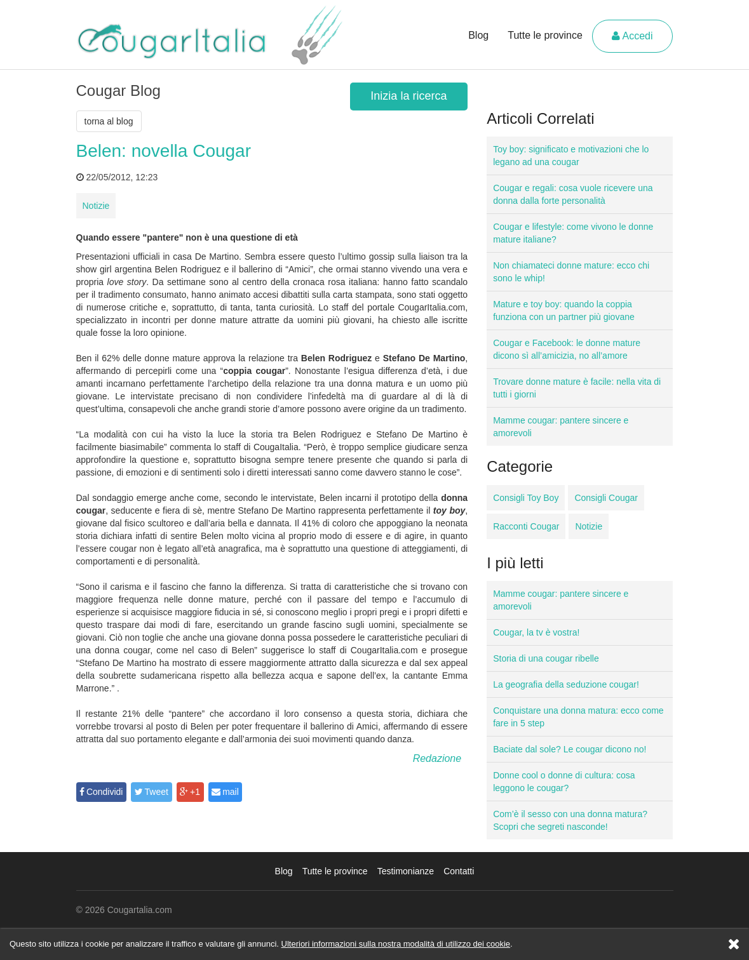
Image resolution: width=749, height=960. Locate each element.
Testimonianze (406, 871)
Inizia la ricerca (408, 96)
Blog (478, 35)
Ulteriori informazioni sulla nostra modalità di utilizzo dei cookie (396, 944)
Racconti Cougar (526, 526)
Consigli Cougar (606, 498)
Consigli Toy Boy (525, 498)
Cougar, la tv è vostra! (536, 632)
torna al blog (108, 121)
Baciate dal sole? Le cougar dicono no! (569, 749)
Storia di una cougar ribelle (546, 658)
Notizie (96, 206)
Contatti (458, 871)
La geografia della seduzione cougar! (566, 684)
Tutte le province (545, 35)
